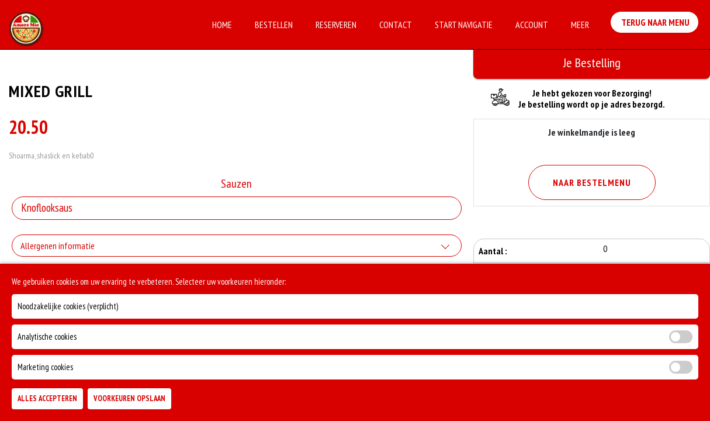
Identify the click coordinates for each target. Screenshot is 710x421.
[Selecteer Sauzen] (237, 208)
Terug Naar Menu (657, 23)
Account (531, 24)
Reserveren (336, 24)
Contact (395, 24)
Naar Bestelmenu (592, 182)
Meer (580, 24)
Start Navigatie (464, 24)
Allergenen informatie (57, 245)
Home (222, 24)
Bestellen (274, 24)
